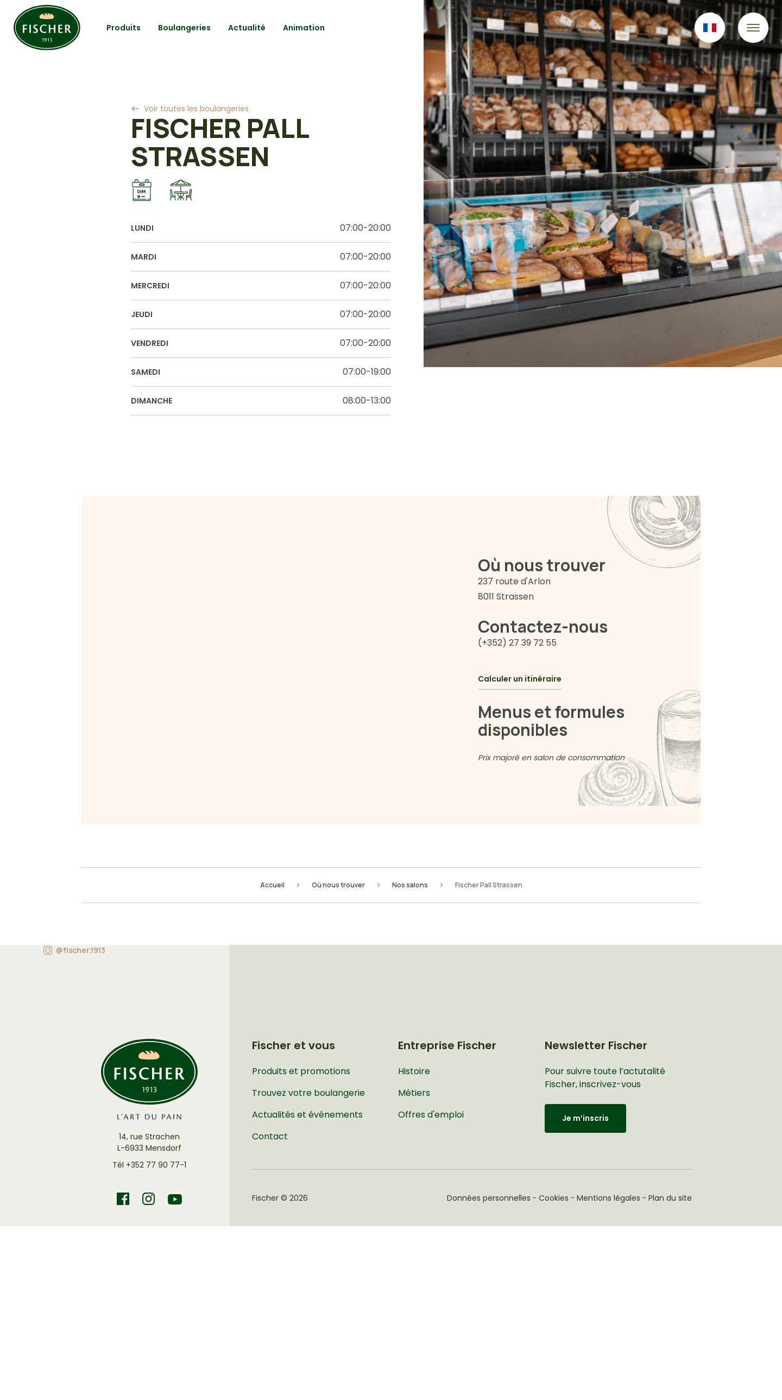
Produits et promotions (301, 1071)
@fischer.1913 (80, 950)
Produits (123, 27)
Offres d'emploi (431, 1114)
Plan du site (670, 1198)
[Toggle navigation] (753, 27)
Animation (304, 27)
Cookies (554, 1198)
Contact (270, 1136)
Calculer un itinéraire (520, 678)
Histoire (414, 1071)
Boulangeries (184, 27)
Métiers (414, 1093)
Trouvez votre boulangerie (308, 1093)
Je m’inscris (585, 1118)
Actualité (247, 27)
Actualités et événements (307, 1114)
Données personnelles (489, 1198)
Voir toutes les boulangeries (196, 108)
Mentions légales (608, 1198)
